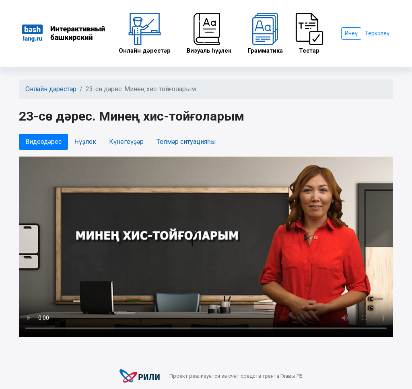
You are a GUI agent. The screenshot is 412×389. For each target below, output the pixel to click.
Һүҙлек (85, 141)
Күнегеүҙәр (126, 141)
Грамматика (265, 33)
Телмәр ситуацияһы (186, 141)
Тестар (309, 33)
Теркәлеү (377, 33)
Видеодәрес (43, 141)
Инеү (351, 33)
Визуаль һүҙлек (209, 33)
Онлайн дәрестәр (145, 33)
